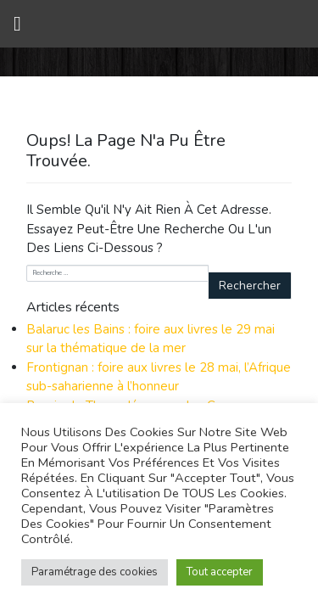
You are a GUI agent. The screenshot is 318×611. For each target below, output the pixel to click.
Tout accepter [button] (220, 572)
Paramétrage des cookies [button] (94, 572)
